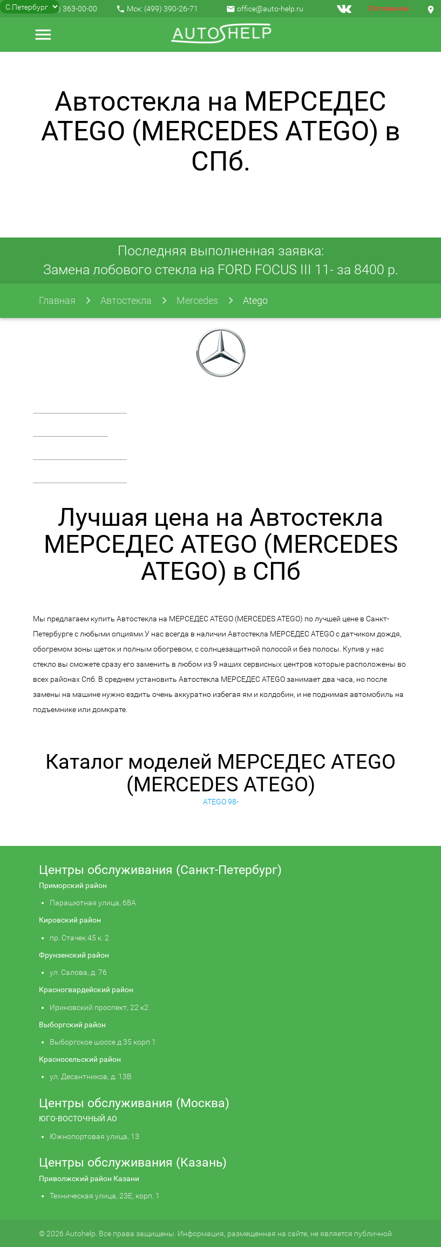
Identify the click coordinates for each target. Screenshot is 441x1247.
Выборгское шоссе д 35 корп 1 (103, 1042)
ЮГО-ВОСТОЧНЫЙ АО (78, 1118)
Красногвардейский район (86, 989)
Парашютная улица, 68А (93, 902)
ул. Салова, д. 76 (78, 972)
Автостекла (126, 300)
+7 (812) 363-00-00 (65, 8)
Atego (255, 300)
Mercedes (197, 300)
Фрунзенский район (74, 955)
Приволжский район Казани (89, 1178)
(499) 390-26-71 (171, 8)
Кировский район (70, 920)
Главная (57, 300)
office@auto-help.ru (270, 8)
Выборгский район (72, 1024)
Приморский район (73, 885)
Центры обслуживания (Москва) (134, 1103)
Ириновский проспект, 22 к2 (99, 1007)
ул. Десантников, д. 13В (91, 1076)
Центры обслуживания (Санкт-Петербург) (160, 870)
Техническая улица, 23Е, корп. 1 (105, 1195)
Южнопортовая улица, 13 (94, 1136)
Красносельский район (80, 1059)
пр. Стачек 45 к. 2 (79, 937)
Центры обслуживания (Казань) (133, 1162)
